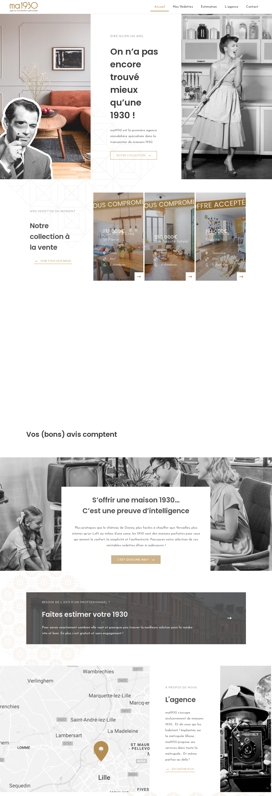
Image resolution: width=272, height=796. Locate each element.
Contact (252, 6)
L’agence (231, 6)
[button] (26, 445)
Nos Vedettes (183, 6)
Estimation (209, 6)
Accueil (159, 6)
